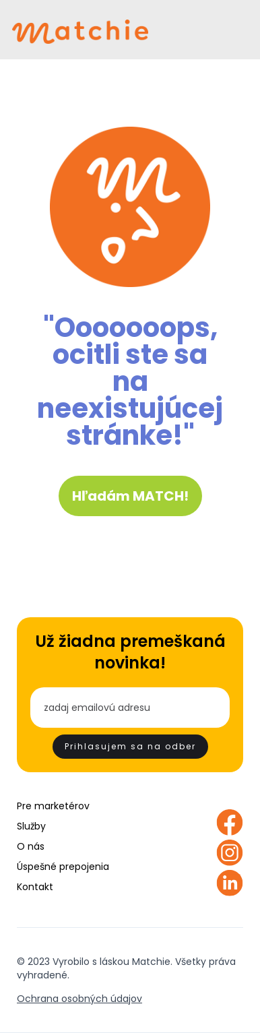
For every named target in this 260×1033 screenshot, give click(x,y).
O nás (30, 846)
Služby (31, 826)
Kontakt (35, 887)
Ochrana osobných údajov (79, 998)
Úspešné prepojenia (63, 866)
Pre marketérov (53, 806)
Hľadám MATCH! (130, 496)
